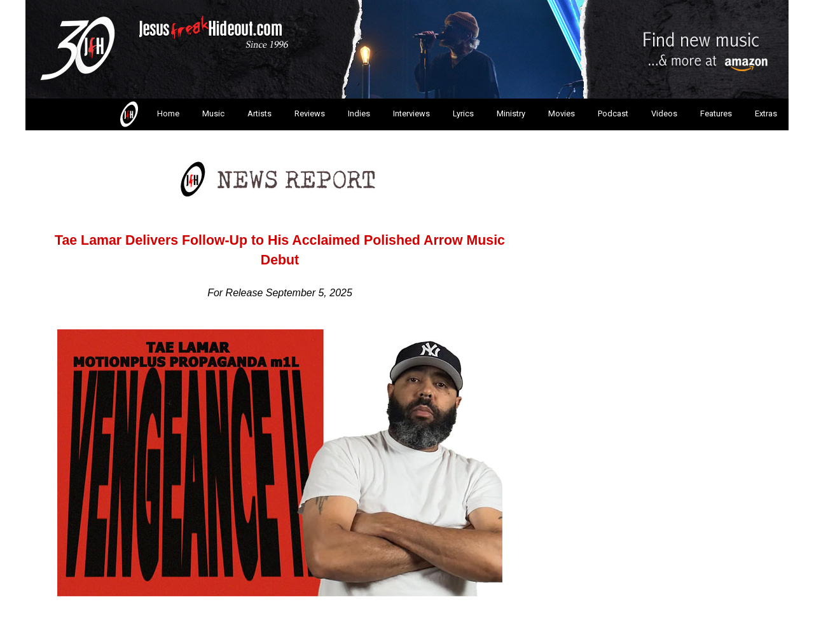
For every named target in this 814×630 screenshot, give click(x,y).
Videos (664, 113)
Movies (561, 113)
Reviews (309, 113)
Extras (766, 113)
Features (716, 113)
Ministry (511, 113)
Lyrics (463, 113)
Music (213, 113)
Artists (259, 113)
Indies (359, 113)
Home (148, 114)
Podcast (613, 113)
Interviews (411, 113)
